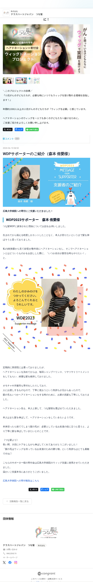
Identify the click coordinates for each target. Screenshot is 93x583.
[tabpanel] (46, 317)
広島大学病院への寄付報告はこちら (21, 472)
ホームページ (11, 549)
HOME (6, 130)
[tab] (6, 130)
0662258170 (11, 545)
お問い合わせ (11, 541)
